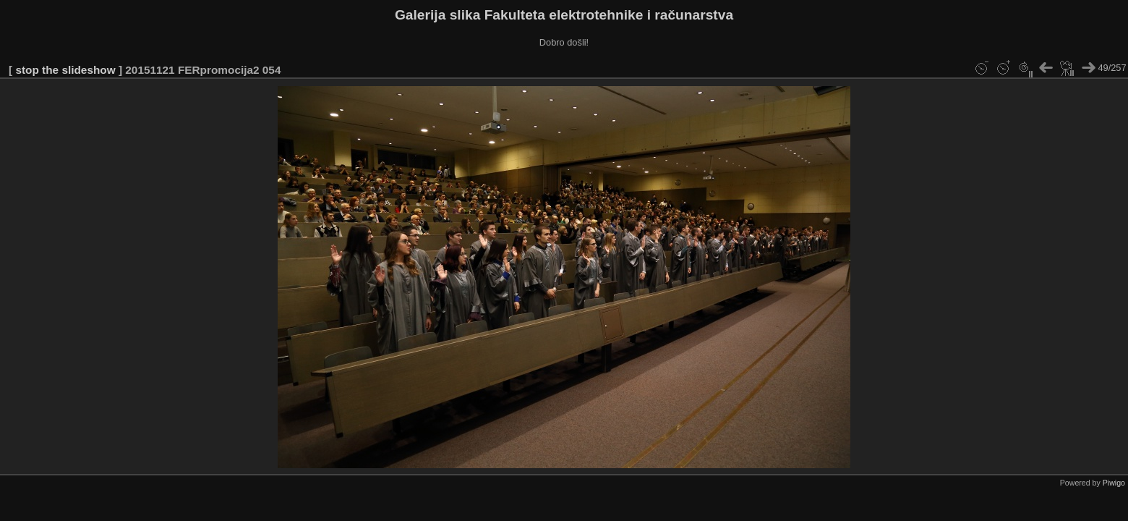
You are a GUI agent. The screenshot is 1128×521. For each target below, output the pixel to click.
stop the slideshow (65, 70)
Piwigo (1114, 482)
